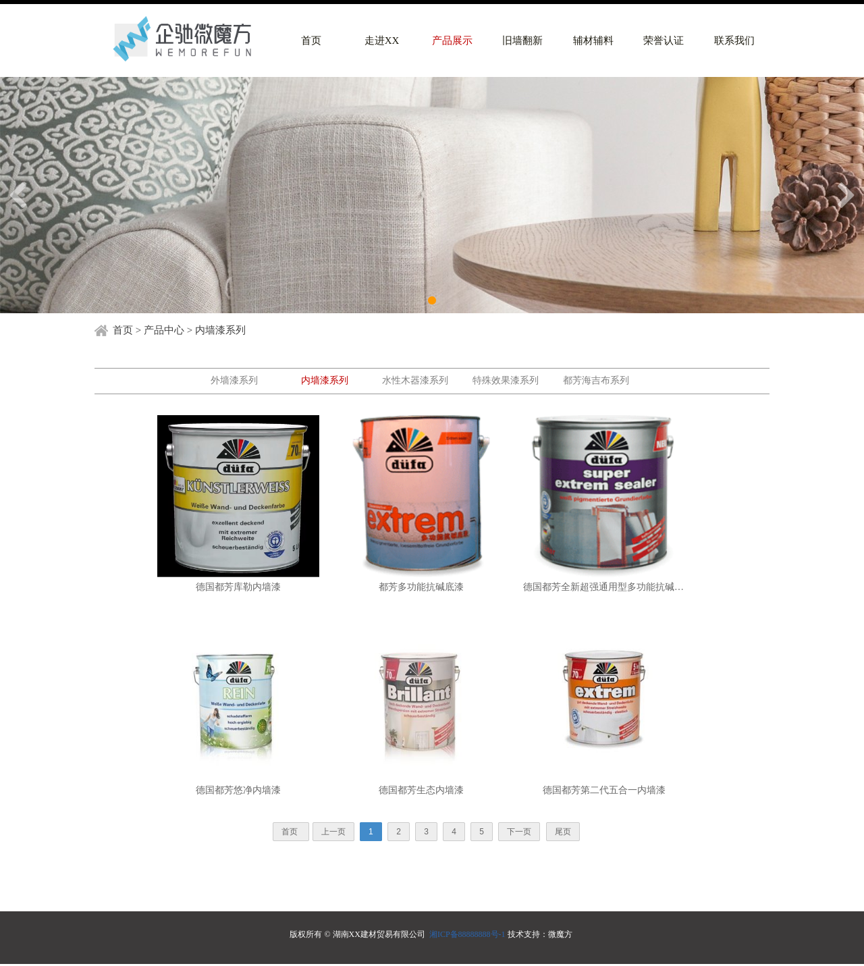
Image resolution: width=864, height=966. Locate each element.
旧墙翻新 (522, 40)
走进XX (382, 40)
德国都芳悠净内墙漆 (238, 790)
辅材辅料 (593, 40)
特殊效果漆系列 (506, 380)
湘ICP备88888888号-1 (467, 934)
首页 (311, 40)
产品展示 (452, 40)
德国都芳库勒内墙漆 (238, 587)
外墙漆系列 (234, 380)
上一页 (333, 831)
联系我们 (734, 40)
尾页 (563, 831)
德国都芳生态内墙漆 (421, 790)
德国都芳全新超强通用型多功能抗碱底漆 (604, 587)
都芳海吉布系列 (596, 380)
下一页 (519, 831)
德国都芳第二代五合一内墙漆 (604, 790)
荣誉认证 (663, 40)
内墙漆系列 (324, 380)
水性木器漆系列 (415, 380)
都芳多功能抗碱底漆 (421, 587)
